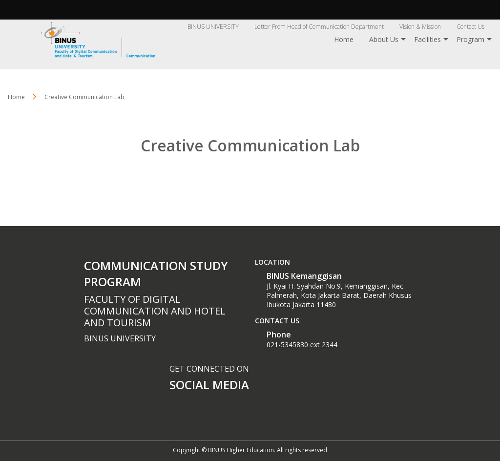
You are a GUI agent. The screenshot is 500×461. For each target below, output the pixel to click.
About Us (383, 39)
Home (344, 39)
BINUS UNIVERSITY (213, 26)
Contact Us (470, 26)
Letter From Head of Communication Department (319, 26)
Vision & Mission (420, 26)
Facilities (427, 39)
